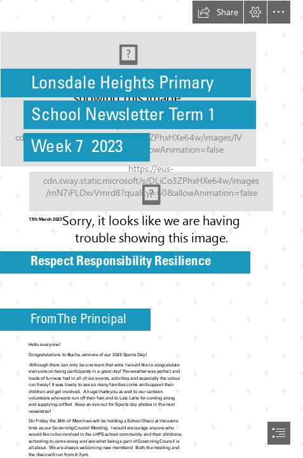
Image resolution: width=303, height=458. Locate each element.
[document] (151, 229)
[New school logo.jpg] (151, 83)
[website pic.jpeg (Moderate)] (151, 191)
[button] (217, 12)
